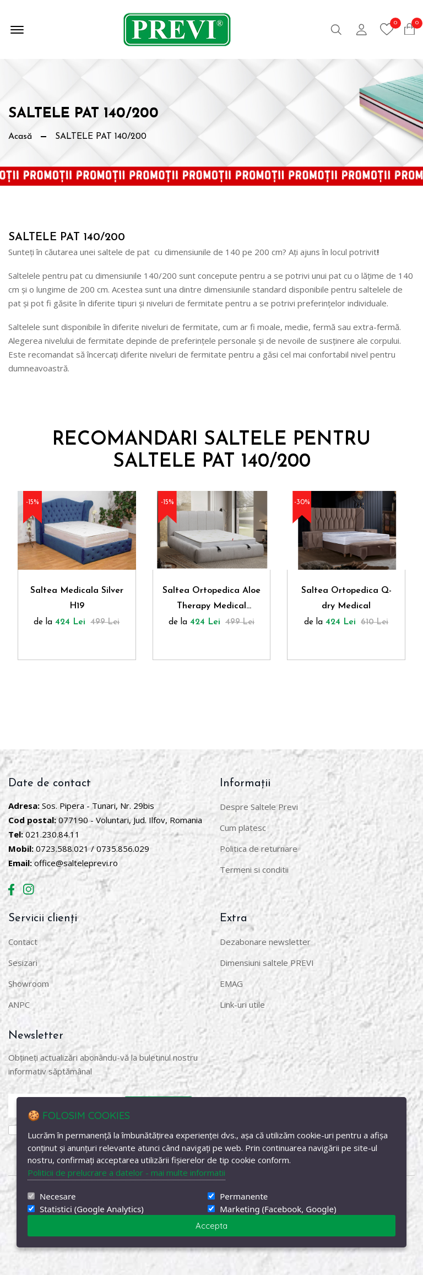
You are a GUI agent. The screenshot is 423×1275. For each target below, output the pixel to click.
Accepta (211, 1225)
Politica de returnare (258, 848)
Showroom (28, 983)
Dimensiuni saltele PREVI (267, 962)
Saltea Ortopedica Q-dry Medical (346, 598)
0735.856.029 (122, 848)
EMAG (231, 983)
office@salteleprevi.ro (76, 862)
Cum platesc (243, 827)
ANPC (19, 1004)
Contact (22, 941)
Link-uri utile (242, 1004)
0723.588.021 (62, 848)
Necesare (57, 1196)
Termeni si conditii (254, 869)
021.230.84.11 (52, 834)
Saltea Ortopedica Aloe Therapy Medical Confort (211, 600)
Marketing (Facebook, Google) (278, 1209)
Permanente (244, 1196)
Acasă (20, 136)
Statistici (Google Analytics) (92, 1209)
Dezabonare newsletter (265, 941)
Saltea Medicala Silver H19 (76, 598)
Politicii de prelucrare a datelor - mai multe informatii (126, 1172)
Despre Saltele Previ (259, 806)
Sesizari (22, 962)
